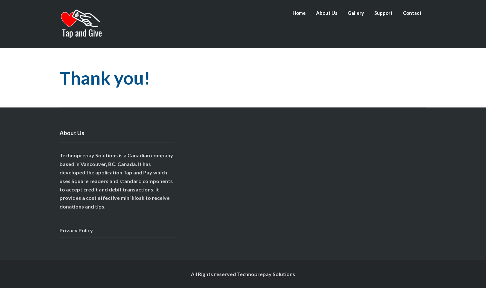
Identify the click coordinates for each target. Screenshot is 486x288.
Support (383, 13)
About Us (326, 13)
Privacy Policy (76, 230)
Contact (412, 13)
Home (299, 13)
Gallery (356, 13)
